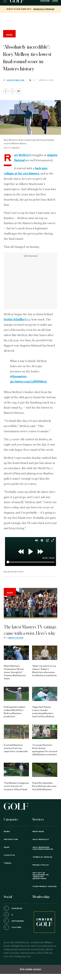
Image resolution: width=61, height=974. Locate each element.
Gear (6, 847)
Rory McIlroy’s (22, 155)
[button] (12, 91)
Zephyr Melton (15, 80)
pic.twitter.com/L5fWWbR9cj (28, 381)
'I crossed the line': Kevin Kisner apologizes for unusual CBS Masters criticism (44, 750)
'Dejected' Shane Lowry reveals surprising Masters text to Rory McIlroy (43, 712)
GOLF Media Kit (41, 839)
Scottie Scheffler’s (15, 319)
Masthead (38, 831)
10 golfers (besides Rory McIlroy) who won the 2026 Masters (44, 786)
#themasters (18, 376)
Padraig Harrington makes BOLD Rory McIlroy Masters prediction (14, 712)
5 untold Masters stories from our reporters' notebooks (16, 748)
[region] (30, 21)
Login (55, 1)
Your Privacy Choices (45, 886)
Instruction (11, 839)
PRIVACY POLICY (41, 865)
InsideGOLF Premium (43, 9)
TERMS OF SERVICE (42, 857)
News (10, 592)
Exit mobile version (30, 969)
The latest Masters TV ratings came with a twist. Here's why (30, 630)
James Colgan (15, 638)
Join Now (45, 1)
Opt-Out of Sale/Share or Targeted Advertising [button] (41, 875)
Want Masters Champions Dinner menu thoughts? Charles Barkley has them (14, 672)
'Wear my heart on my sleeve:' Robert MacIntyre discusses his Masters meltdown (44, 671)
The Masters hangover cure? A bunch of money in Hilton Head (16, 786)
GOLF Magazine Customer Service (43, 848)
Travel (8, 863)
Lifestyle (9, 855)
